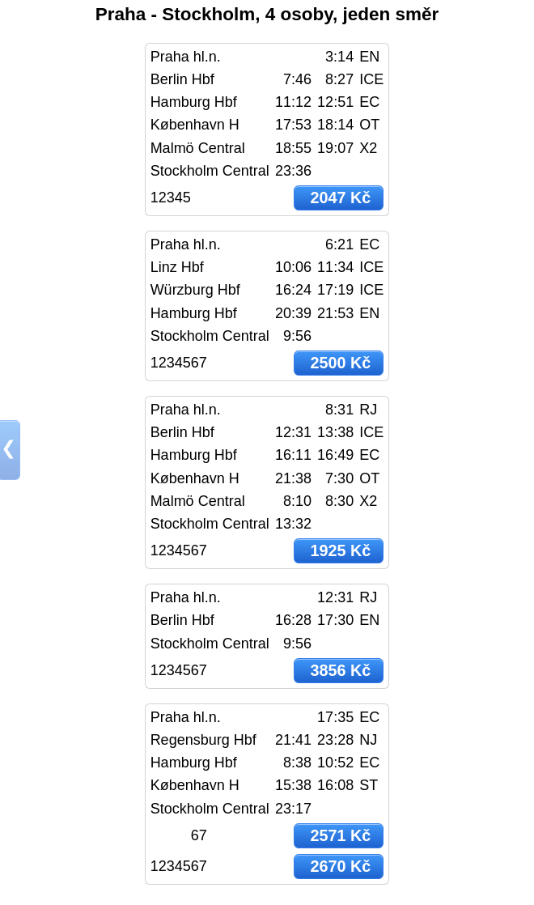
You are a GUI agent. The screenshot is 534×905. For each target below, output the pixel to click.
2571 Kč (340, 835)
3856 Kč (340, 670)
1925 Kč (340, 550)
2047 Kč (340, 197)
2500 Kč (340, 363)
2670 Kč (340, 866)
